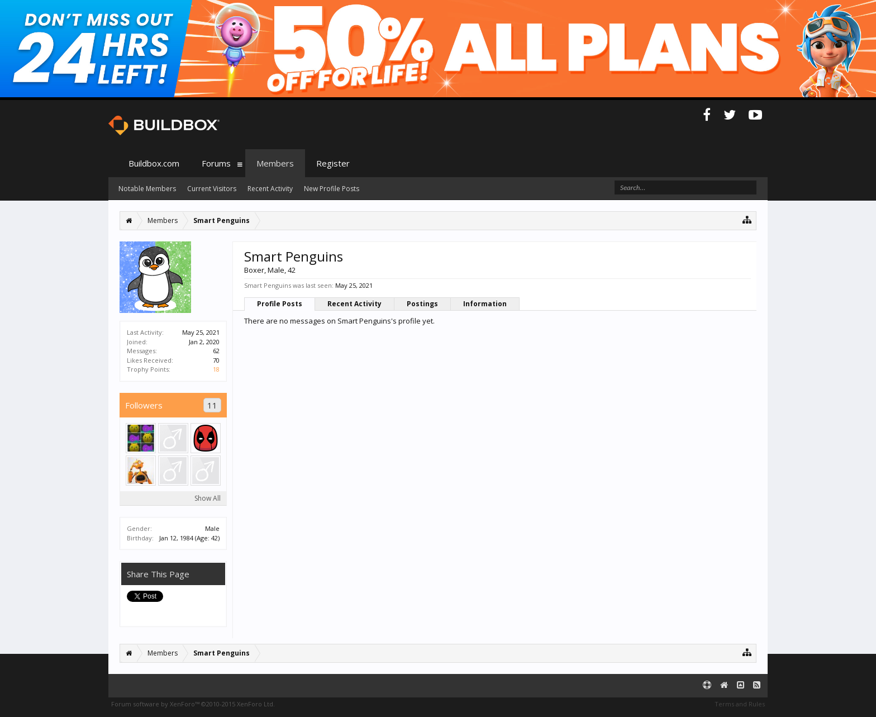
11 (212, 405)
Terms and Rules (740, 704)
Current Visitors (211, 188)
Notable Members (147, 188)
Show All (207, 498)
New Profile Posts (331, 188)
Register (333, 163)
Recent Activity (354, 303)
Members (275, 163)
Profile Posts (279, 303)
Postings (422, 303)
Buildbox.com (153, 163)
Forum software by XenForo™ (193, 704)
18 (216, 369)
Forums (216, 163)
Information (485, 303)
